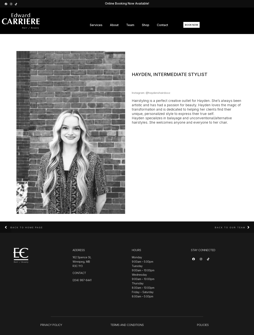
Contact (166, 25)
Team (134, 25)
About (118, 25)
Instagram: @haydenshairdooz (151, 94)
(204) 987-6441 (82, 280)
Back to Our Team (230, 227)
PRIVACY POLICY (51, 325)
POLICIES (203, 325)
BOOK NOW (196, 24)
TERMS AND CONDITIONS (127, 325)
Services (100, 25)
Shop (149, 25)
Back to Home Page (26, 227)
